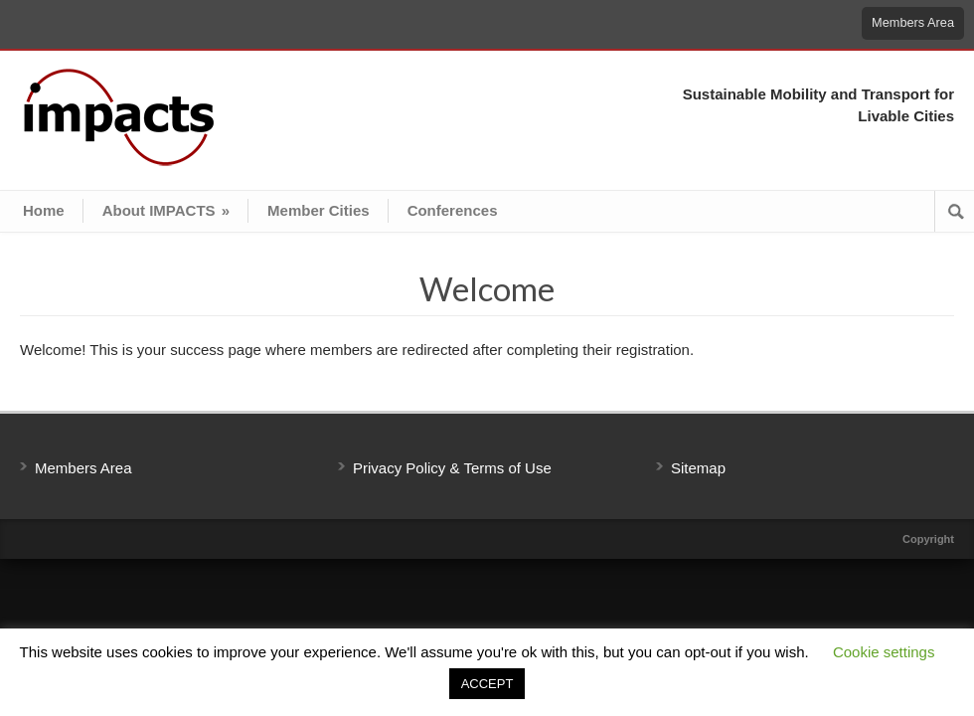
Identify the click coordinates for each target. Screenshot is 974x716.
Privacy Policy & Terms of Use (452, 467)
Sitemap (698, 467)
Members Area (913, 22)
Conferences (452, 210)
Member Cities (318, 210)
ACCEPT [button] (487, 683)
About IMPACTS (166, 210)
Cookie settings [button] (884, 651)
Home (44, 210)
